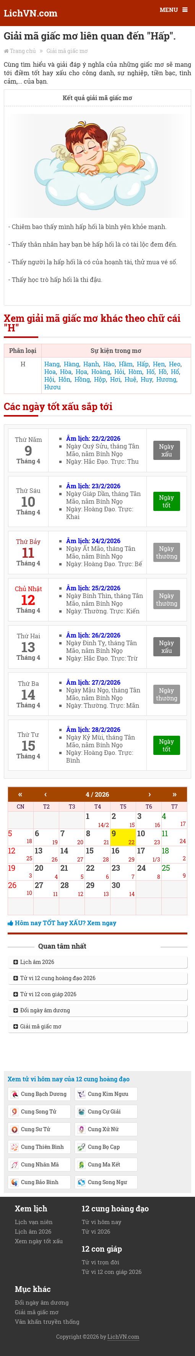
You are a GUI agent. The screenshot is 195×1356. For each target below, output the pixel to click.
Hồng (82, 379)
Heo (174, 364)
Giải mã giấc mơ (67, 50)
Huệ (130, 379)
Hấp (143, 364)
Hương (166, 379)
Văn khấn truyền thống (47, 1321)
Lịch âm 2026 (33, 962)
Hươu (52, 387)
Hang (52, 364)
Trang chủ (23, 50)
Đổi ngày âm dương (41, 1010)
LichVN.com (30, 13)
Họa (81, 371)
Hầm (126, 364)
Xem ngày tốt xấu (39, 1241)
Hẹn (159, 364)
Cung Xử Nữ (98, 1130)
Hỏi (119, 371)
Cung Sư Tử (30, 1130)
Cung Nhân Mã (34, 1165)
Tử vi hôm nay (102, 1222)
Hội (49, 379)
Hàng (71, 364)
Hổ (175, 371)
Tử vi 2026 (96, 1231)
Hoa (50, 371)
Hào (109, 364)
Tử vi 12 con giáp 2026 (44, 994)
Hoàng (100, 371)
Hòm (135, 371)
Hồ (163, 371)
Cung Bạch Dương (38, 1094)
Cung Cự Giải (99, 1112)
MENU (169, 9)
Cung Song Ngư (102, 1183)
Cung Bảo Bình (34, 1183)
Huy (146, 379)
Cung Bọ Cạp (98, 1147)
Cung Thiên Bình (37, 1147)
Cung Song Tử (33, 1112)
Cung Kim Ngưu (102, 1094)
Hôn (64, 379)
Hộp (100, 379)
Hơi (115, 379)
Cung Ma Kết (98, 1165)
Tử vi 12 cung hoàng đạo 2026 (54, 978)
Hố (150, 371)
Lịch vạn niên (34, 1222)
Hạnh (91, 364)
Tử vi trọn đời (100, 1262)
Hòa (66, 371)
